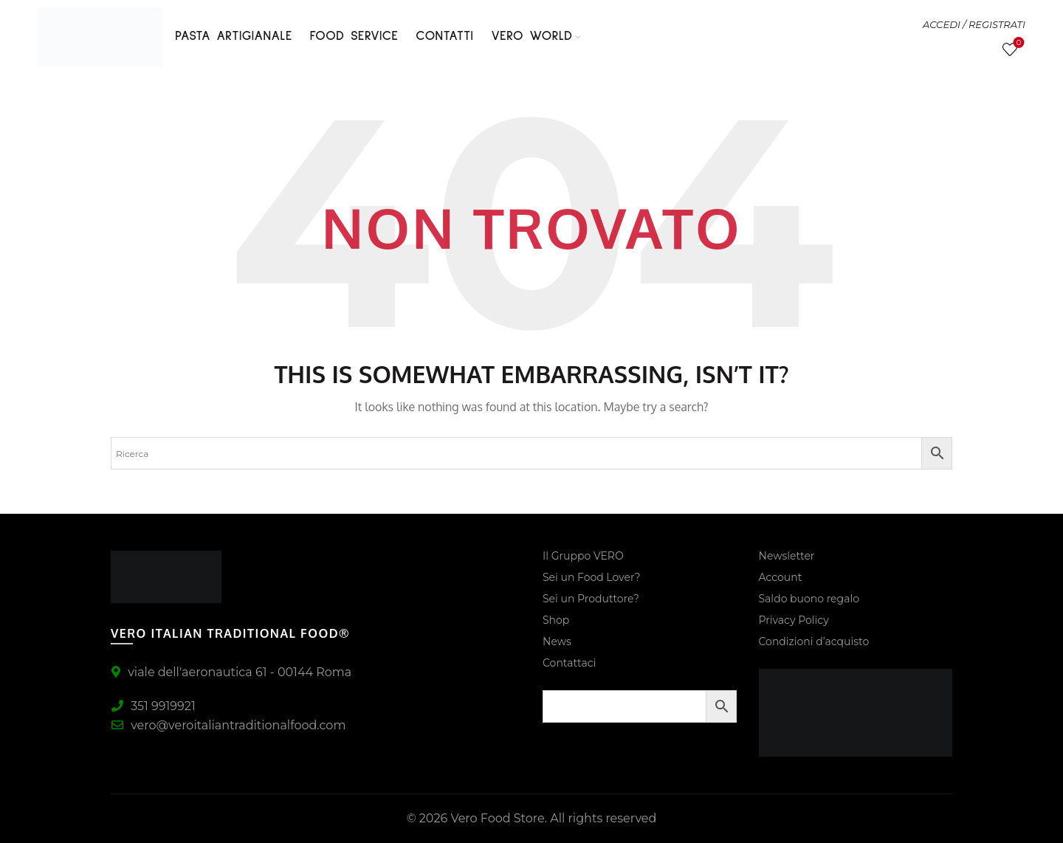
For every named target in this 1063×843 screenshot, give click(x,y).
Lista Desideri (1018, 43)
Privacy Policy (794, 620)
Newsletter (787, 555)
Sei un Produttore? (591, 598)
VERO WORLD (531, 36)
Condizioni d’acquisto (814, 641)
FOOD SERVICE (354, 36)
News (557, 641)
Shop (556, 620)
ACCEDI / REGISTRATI (974, 24)
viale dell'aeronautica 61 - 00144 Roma (231, 672)
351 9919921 (153, 706)
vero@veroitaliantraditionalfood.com (228, 725)
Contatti (444, 36)
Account (780, 577)
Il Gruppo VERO (583, 555)
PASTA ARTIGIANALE (233, 36)
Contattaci (569, 663)
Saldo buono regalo (809, 598)
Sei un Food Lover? (591, 577)
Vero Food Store (497, 818)
